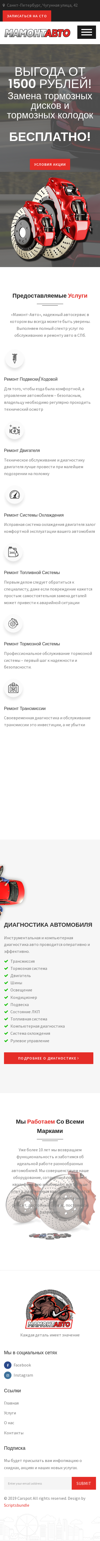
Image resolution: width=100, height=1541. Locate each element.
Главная (11, 1403)
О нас (9, 1423)
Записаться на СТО (27, 16)
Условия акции (43, 164)
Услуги (10, 1413)
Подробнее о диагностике (48, 1058)
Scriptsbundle (16, 1505)
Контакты (13, 1433)
